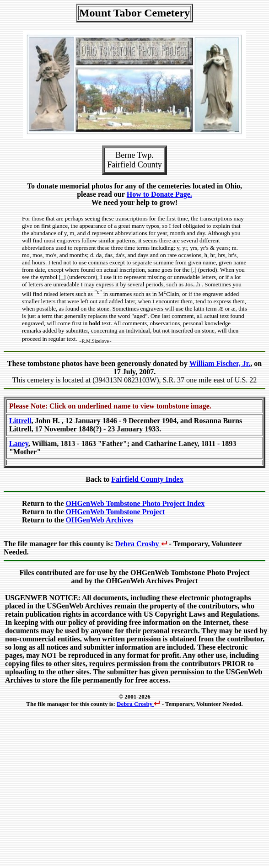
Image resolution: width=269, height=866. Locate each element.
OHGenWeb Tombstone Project (115, 512)
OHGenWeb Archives (100, 520)
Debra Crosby (141, 544)
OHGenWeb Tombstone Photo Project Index (135, 503)
